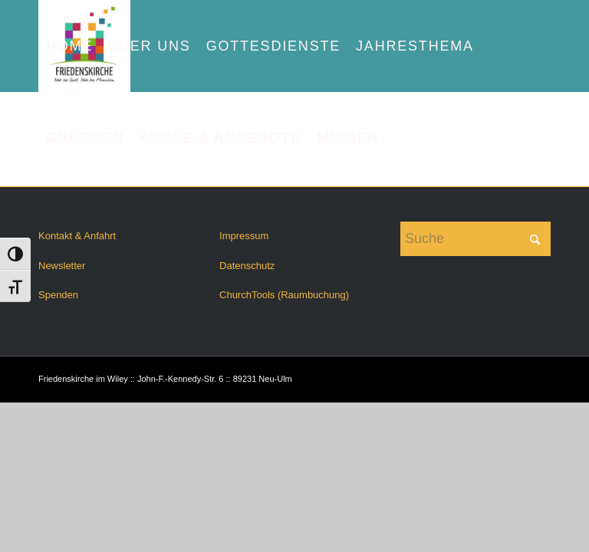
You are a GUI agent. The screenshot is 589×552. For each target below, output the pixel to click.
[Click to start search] (535, 239)
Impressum (243, 236)
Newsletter (61, 265)
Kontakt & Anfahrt (77, 236)
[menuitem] (69, 46)
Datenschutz (247, 265)
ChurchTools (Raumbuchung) (284, 295)
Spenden (58, 295)
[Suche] (475, 239)
